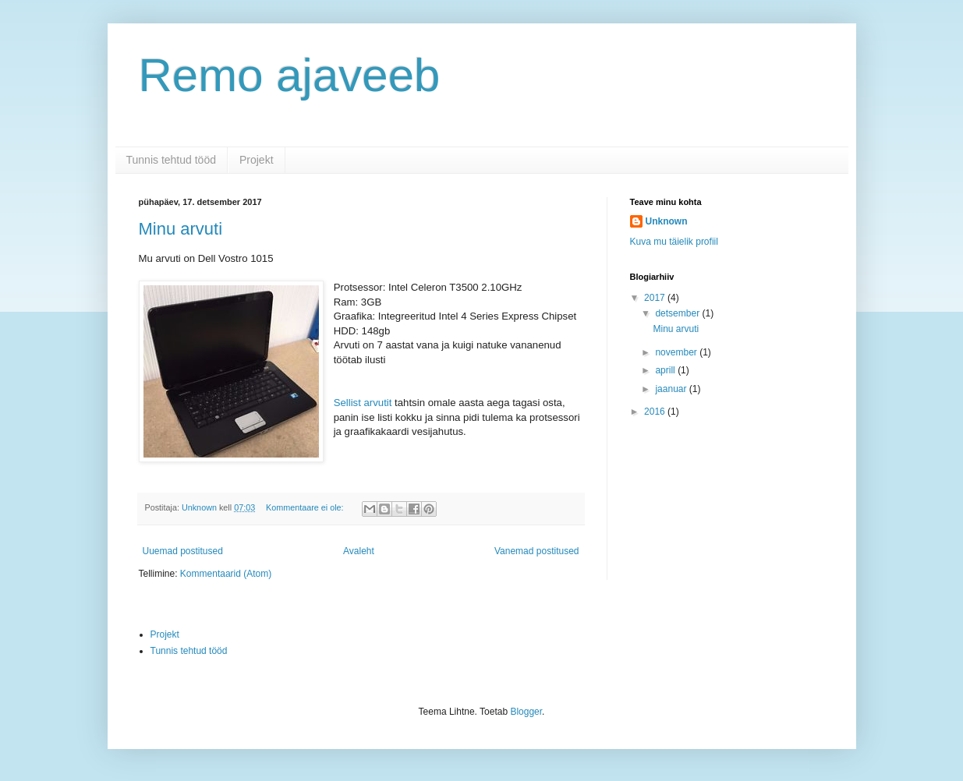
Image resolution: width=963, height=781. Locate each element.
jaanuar (672, 388)
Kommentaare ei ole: (306, 507)
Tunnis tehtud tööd (171, 160)
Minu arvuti (181, 229)
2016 (655, 411)
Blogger (526, 711)
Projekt (256, 160)
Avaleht (358, 551)
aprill (666, 370)
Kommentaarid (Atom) (225, 573)
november (677, 352)
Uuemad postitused (183, 551)
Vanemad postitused (536, 551)
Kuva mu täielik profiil (674, 241)
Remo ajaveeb (290, 75)
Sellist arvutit (363, 402)
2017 (655, 297)
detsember (678, 313)
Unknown (667, 221)
